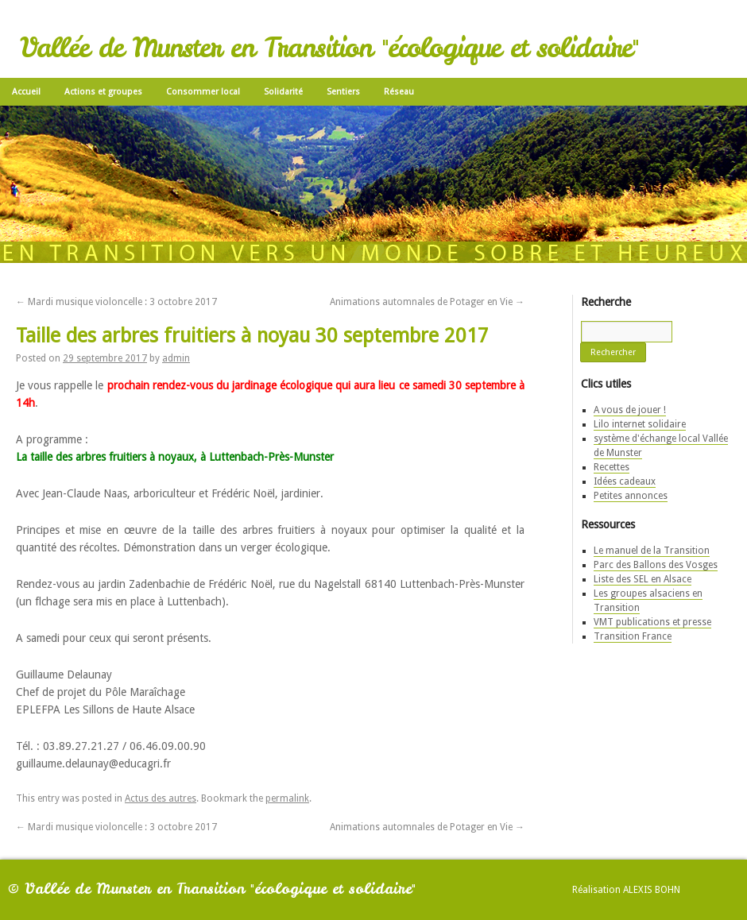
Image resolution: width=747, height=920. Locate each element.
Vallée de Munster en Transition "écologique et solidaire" (329, 47)
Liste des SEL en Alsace (642, 579)
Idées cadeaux (625, 481)
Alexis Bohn (651, 889)
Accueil (26, 92)
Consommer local (203, 92)
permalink (287, 798)
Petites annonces (631, 495)
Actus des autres (160, 798)
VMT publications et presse (652, 622)
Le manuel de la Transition (652, 550)
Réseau (399, 92)
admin (176, 358)
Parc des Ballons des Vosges (656, 564)
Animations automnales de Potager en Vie (427, 301)
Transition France (633, 636)
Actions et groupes (103, 92)
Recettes (611, 467)
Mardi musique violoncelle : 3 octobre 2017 (116, 301)
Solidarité (283, 92)
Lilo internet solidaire (640, 424)
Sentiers (343, 92)
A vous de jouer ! (630, 410)
